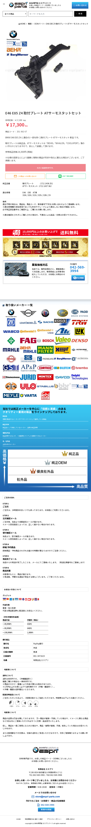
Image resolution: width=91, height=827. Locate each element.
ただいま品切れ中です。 (45, 168)
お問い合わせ (80, 5)
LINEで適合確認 (65, 176)
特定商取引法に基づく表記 (34, 819)
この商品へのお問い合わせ (25, 176)
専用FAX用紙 (78, 278)
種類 (30, 23)
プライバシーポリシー (53, 819)
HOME (23, 23)
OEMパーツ (39, 23)
